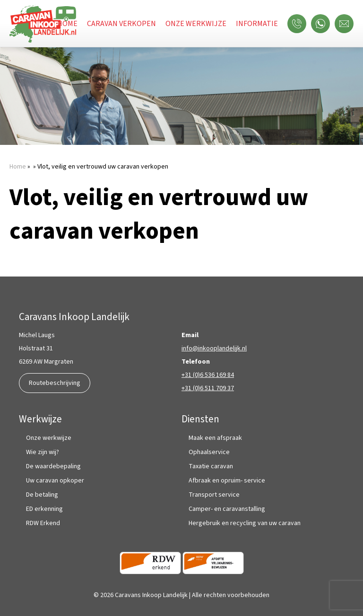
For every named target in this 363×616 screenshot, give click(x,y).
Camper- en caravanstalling (227, 509)
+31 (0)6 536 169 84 (208, 375)
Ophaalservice (209, 452)
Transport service (214, 495)
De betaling (42, 495)
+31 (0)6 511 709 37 (208, 388)
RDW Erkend (43, 523)
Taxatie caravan (211, 466)
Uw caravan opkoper (55, 480)
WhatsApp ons (323, 23)
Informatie (257, 23)
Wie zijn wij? (42, 452)
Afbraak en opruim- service (227, 480)
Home (67, 23)
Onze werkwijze (195, 23)
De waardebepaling (53, 466)
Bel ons (299, 23)
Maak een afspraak (215, 438)
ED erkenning (44, 509)
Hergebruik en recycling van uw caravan (245, 523)
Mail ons (346, 23)
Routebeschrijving (54, 383)
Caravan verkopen (121, 23)
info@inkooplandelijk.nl (214, 348)
